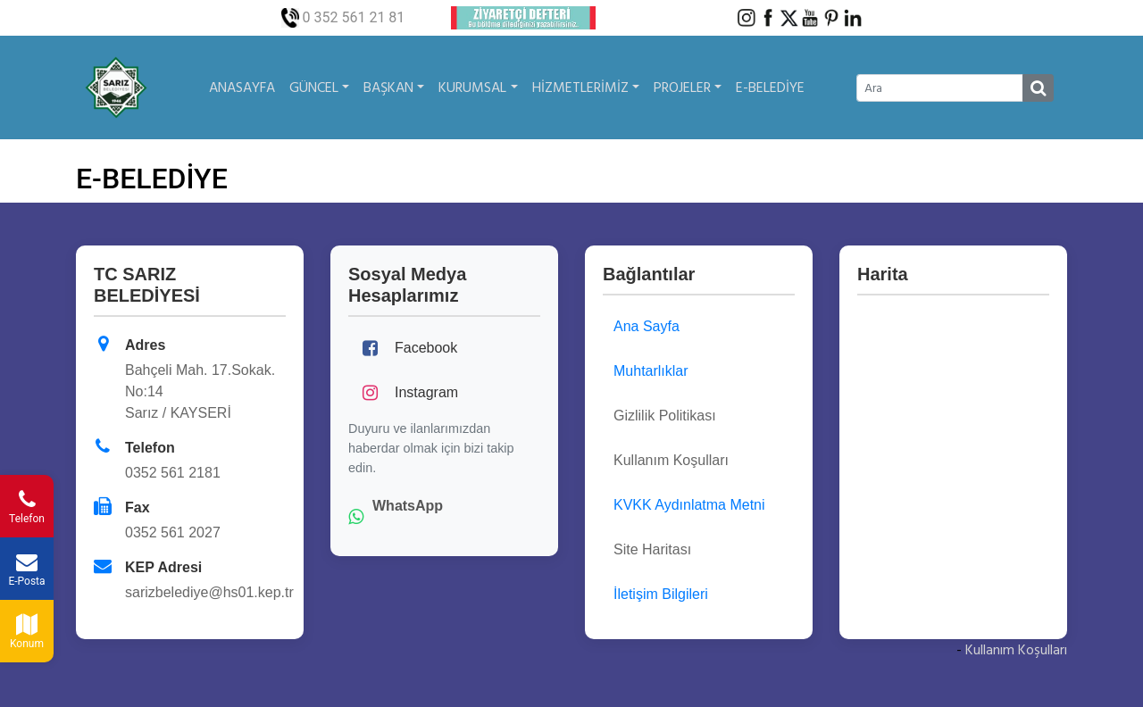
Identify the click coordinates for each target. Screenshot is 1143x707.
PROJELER (688, 87)
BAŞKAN (393, 87)
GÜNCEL (319, 87)
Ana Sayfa (646, 326)
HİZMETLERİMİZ (585, 87)
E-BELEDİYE (770, 87)
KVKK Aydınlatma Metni (689, 504)
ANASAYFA (242, 87)
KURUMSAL (477, 87)
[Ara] (939, 88)
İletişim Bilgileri (660, 594)
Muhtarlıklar (650, 370)
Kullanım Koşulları (1016, 649)
